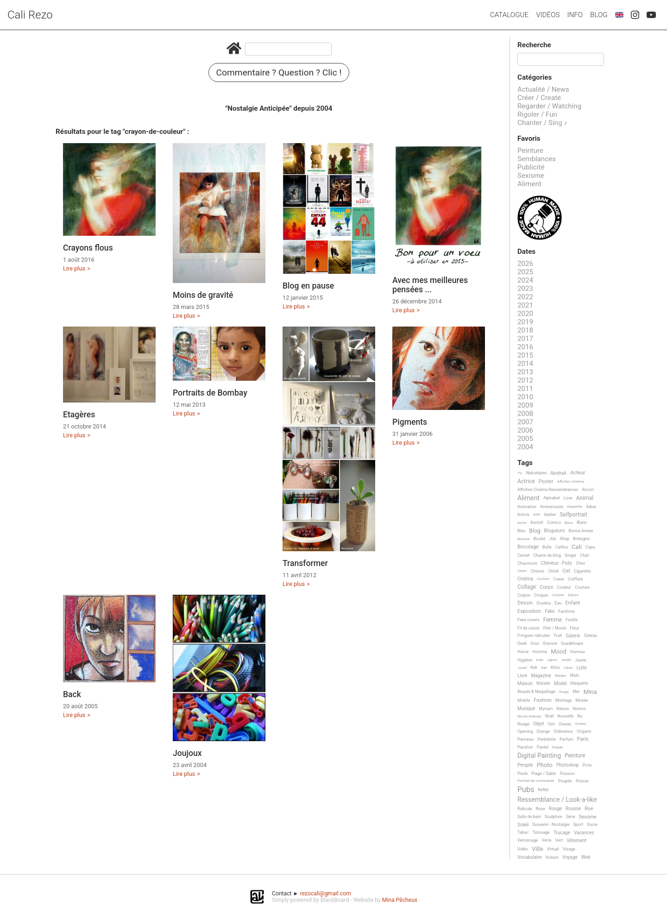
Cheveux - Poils (557, 563)
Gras (534, 643)
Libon (568, 667)
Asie (537, 514)
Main (574, 675)
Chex (580, 563)
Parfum (566, 739)
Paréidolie (546, 739)
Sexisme (530, 175)
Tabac (523, 832)
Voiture (552, 857)
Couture (582, 587)
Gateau (591, 635)
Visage (569, 849)
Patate (557, 747)
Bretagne (581, 539)
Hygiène (524, 660)
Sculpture (553, 816)
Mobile (523, 700)
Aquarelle (575, 506)
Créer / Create (539, 98)
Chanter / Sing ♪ (542, 123)
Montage (563, 700)
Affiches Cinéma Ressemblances (547, 489)
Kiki (544, 667)
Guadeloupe (572, 643)
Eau (557, 603)
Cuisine (558, 595)
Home (523, 652)
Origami (584, 731)
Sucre (592, 824)
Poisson (567, 773)
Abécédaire (536, 473)
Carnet (523, 555)
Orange (543, 731)
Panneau (525, 739)
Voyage (570, 857)
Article (523, 514)
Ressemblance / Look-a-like (557, 800)
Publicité (531, 167)
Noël (549, 716)
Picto (587, 765)
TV (519, 473)
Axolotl (536, 522)
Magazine (541, 676)
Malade (543, 683)
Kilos (555, 667)
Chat (584, 555)
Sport (578, 824)
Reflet (543, 790)
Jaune (580, 660)
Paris (583, 739)
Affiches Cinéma (570, 481)
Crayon (523, 595)
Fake (549, 611)
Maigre (560, 675)
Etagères (79, 414)
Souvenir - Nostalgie (550, 824)
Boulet (540, 539)
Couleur (564, 587)
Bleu (521, 531)
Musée (581, 700)
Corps (546, 587)
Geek (522, 643)
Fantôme (566, 611)
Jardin (566, 659)
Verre (547, 840)
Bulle (547, 547)
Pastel (542, 747)
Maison (525, 683)
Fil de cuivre (528, 628)
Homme (539, 652)
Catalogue (509, 15)
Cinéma (525, 579)
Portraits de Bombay (210, 392)
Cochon (543, 578)
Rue (589, 808)
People (525, 765)
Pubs (525, 790)
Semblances (536, 159)
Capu (590, 547)
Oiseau (565, 724)
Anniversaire (551, 507)
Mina (590, 692)
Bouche (523, 539)
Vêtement (576, 840)
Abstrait (558, 473)
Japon (552, 659)
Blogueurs (554, 531)
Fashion (543, 700)
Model (560, 683)
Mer (576, 691)
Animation (526, 507)
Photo (545, 765)
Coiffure (575, 579)
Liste (582, 668)
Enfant (572, 603)
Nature (563, 709)
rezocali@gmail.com (325, 893)
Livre (522, 676)
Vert (559, 840)
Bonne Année (580, 531)
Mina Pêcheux (399, 900)
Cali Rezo (30, 14)
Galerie (573, 636)
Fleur (574, 628)
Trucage (562, 833)
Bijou (569, 522)
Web (586, 857)
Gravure (550, 643)
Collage (526, 587)
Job (552, 539)
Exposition (529, 611)
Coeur (558, 579)
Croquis (541, 595)
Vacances (584, 833)
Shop (565, 539)
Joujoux (187, 753)
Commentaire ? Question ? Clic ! (279, 72)
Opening (525, 731)
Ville (537, 849)
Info (575, 15)
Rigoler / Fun (537, 114)
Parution (525, 747)
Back (72, 694)
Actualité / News (543, 89)
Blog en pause (308, 285)
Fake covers (528, 620)
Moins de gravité (203, 295)
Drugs (564, 691)
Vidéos (548, 15)
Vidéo (522, 849)
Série (570, 816)
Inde (539, 659)
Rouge (555, 808)
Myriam (546, 709)
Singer (570, 555)
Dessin (525, 603)
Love (568, 498)
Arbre (591, 507)
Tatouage (540, 832)
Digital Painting (539, 756)
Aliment (529, 184)
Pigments (409, 422)
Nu (579, 716)
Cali (577, 547)
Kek (533, 667)
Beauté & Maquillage (536, 691)
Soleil (523, 825)
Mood (558, 652)
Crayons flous (88, 247)
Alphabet (551, 498)
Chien (522, 571)
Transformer (305, 563)
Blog (599, 15)
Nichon (579, 709)
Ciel (566, 571)
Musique (526, 708)
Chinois (537, 571)
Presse (582, 781)
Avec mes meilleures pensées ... (430, 285)
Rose (540, 809)
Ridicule (524, 809)
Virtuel (553, 849)
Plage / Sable (543, 773)
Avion (522, 522)
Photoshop (567, 765)
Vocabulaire (529, 857)
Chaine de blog (547, 555)
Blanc (582, 522)
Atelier (550, 514)
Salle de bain (529, 816)
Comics (554, 522)
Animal (584, 498)
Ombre (580, 723)
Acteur (577, 473)
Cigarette (582, 571)
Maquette (579, 683)
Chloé (553, 571)
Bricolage (528, 547)
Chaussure (527, 563)
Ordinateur (563, 731)
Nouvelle (565, 716)
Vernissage (527, 840)
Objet (538, 724)
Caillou (561, 547)
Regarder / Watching (549, 106)
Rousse (573, 808)
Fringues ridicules (533, 635)
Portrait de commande (535, 780)
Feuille (572, 620)
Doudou (543, 603)
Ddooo (573, 595)
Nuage (523, 724)
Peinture (530, 150)
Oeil (551, 724)
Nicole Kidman (529, 716)
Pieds (522, 773)
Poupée (565, 781)
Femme (552, 620)
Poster (546, 481)
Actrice (526, 481)
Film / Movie (554, 628)
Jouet (522, 667)
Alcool (587, 489)
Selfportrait (573, 514)
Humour (577, 652)
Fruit (558, 635)
